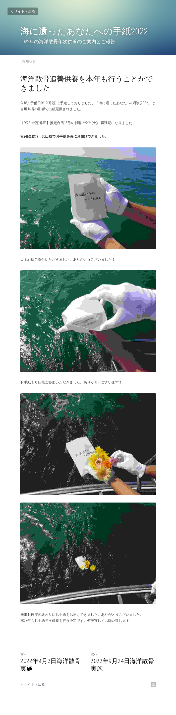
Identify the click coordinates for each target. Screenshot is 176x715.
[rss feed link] (153, 684)
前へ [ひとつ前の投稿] (23, 654)
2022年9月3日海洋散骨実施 (50, 664)
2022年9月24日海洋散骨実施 (122, 664)
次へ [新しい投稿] (94, 654)
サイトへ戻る (22, 11)
